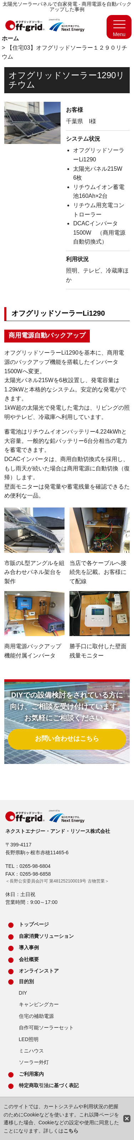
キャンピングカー (39, 1004)
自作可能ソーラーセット (46, 1027)
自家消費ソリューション (46, 936)
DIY (23, 993)
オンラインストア (39, 971)
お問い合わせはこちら (67, 738)
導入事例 (29, 947)
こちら (70, 1131)
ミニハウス (31, 1051)
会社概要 (29, 959)
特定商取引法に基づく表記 (49, 1085)
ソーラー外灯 (34, 1062)
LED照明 (28, 1039)
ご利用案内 (31, 1074)
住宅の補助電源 (36, 1016)
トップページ (34, 924)
